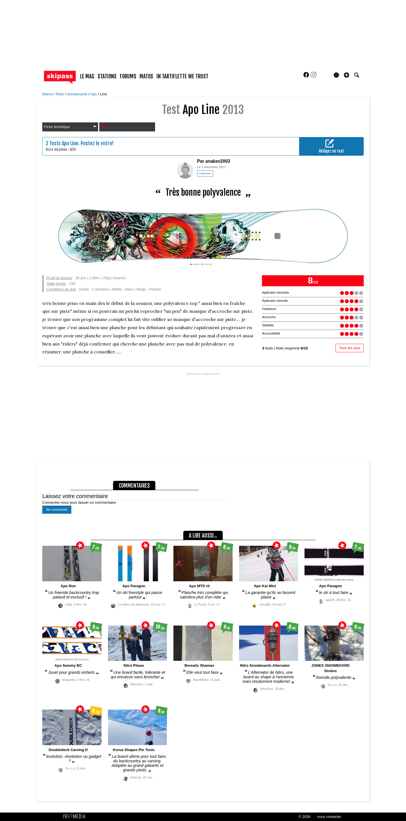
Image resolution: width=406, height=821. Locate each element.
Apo (94, 94)
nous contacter (329, 817)
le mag (87, 76)
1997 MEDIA (76, 816)
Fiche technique (70, 127)
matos (146, 76)
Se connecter (57, 509)
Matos (47, 94)
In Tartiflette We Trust (182, 76)
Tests (60, 94)
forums (128, 76)
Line (103, 94)
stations (107, 76)
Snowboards (77, 94)
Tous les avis (349, 348)
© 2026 (304, 817)
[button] (346, 75)
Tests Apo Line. (64, 143)
